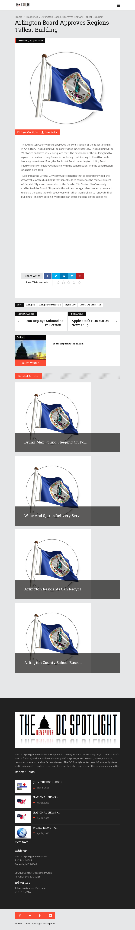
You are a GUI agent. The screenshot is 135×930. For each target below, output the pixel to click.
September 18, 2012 (30, 132)
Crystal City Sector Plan (90, 304)
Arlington (30, 304)
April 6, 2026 (42, 802)
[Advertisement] (67, 224)
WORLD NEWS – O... (45, 827)
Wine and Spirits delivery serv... (53, 515)
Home (18, 16)
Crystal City (70, 304)
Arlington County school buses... (53, 662)
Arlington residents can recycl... (53, 589)
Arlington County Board (50, 304)
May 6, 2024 (42, 787)
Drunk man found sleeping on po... (55, 442)
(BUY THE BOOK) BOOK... (48, 782)
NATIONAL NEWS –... (46, 797)
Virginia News (36, 40)
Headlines (32, 16)
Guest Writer (51, 132)
